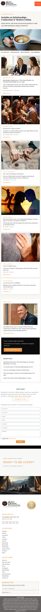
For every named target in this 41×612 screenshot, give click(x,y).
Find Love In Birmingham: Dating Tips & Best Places (16, 370)
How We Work (6, 564)
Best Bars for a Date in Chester (11, 128)
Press (3, 572)
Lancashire (5, 535)
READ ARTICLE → (7, 93)
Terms (35, 599)
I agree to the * (9, 438)
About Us (4, 560)
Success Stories (6, 574)
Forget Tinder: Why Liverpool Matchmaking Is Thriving (17, 378)
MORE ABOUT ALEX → (9, 333)
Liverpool (4, 539)
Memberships (5, 570)
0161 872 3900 (8, 519)
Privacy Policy (12, 438)
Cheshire (4, 531)
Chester (4, 533)
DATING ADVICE (15, 52)
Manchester (5, 543)
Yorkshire (4, 550)
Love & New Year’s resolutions (11, 283)
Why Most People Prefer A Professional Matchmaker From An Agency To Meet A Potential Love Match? (20, 219)
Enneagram (5, 568)
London (4, 541)
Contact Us (5, 578)
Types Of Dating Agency (10, 266)
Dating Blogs (5, 576)
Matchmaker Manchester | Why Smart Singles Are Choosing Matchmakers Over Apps (18, 81)
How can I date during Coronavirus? (13, 174)
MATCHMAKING (35, 52)
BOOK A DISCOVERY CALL (13, 349)
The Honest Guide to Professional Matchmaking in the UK (18, 367)
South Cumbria (6, 549)
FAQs (3, 566)
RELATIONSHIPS (25, 52)
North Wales (5, 547)
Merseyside (5, 545)
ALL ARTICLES (5, 52)
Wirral (3, 552)
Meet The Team (6, 562)
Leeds (3, 537)
